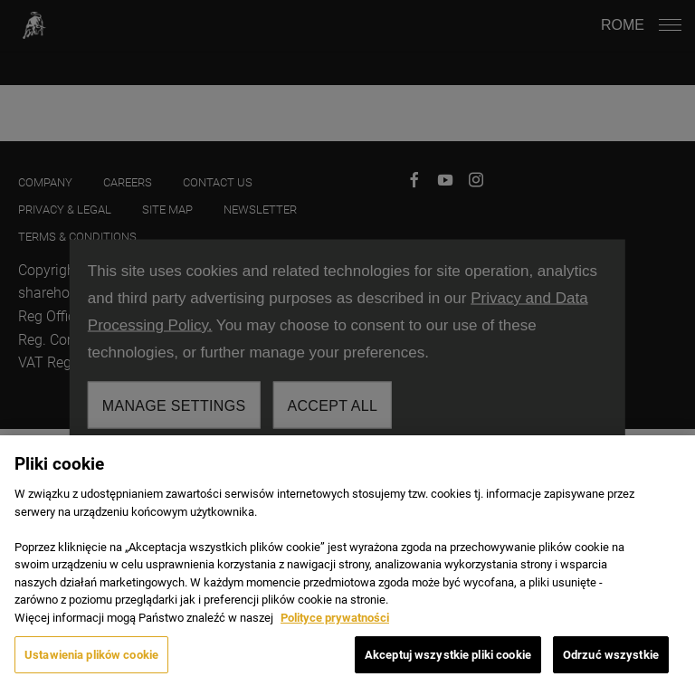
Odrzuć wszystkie (611, 662)
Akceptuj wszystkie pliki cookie (448, 662)
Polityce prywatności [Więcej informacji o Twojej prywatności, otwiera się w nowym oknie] (335, 625)
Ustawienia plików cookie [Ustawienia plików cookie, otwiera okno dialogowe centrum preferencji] (91, 662)
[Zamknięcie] (666, 471)
